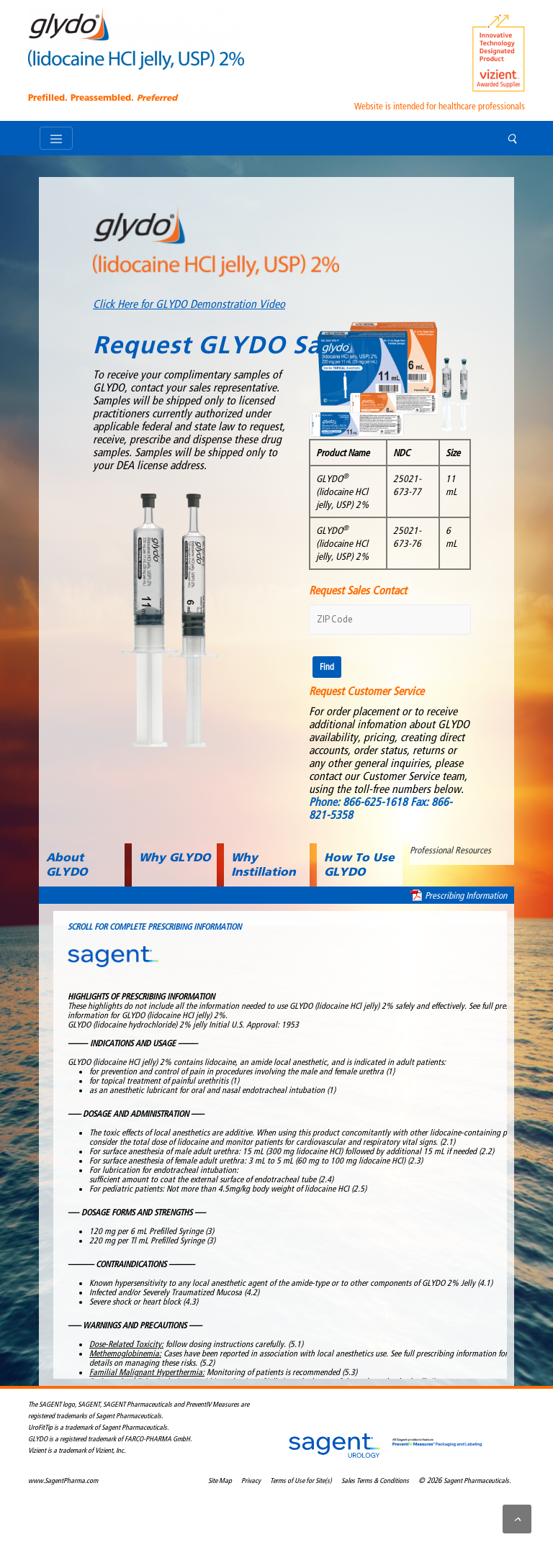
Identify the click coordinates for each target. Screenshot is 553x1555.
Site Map (220, 1481)
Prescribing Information (466, 895)
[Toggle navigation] (56, 138)
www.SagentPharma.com (63, 1481)
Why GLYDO (174, 857)
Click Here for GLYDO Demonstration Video (189, 304)
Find (327, 667)
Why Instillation (263, 865)
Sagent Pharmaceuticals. (477, 1481)
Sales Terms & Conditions (375, 1481)
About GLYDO (66, 865)
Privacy (251, 1481)
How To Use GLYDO (359, 865)
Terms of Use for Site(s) (301, 1481)
